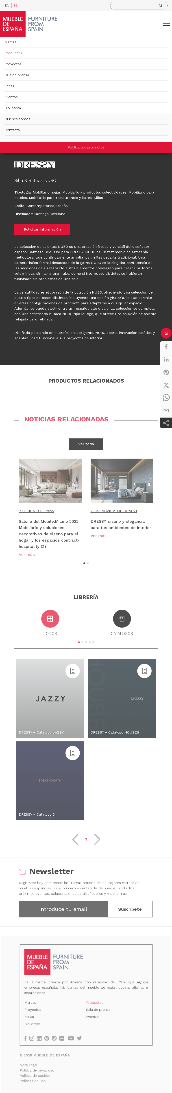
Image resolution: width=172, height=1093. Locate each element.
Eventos (11, 97)
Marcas (10, 42)
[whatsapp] (166, 397)
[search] (139, 5)
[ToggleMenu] (166, 23)
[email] (166, 410)
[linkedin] (166, 359)
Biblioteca (12, 108)
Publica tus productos (86, 147)
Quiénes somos (17, 119)
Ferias (9, 86)
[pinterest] (166, 372)
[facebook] (166, 346)
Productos (13, 53)
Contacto (12, 130)
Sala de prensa (16, 75)
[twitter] (166, 385)
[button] (166, 23)
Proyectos (13, 64)
